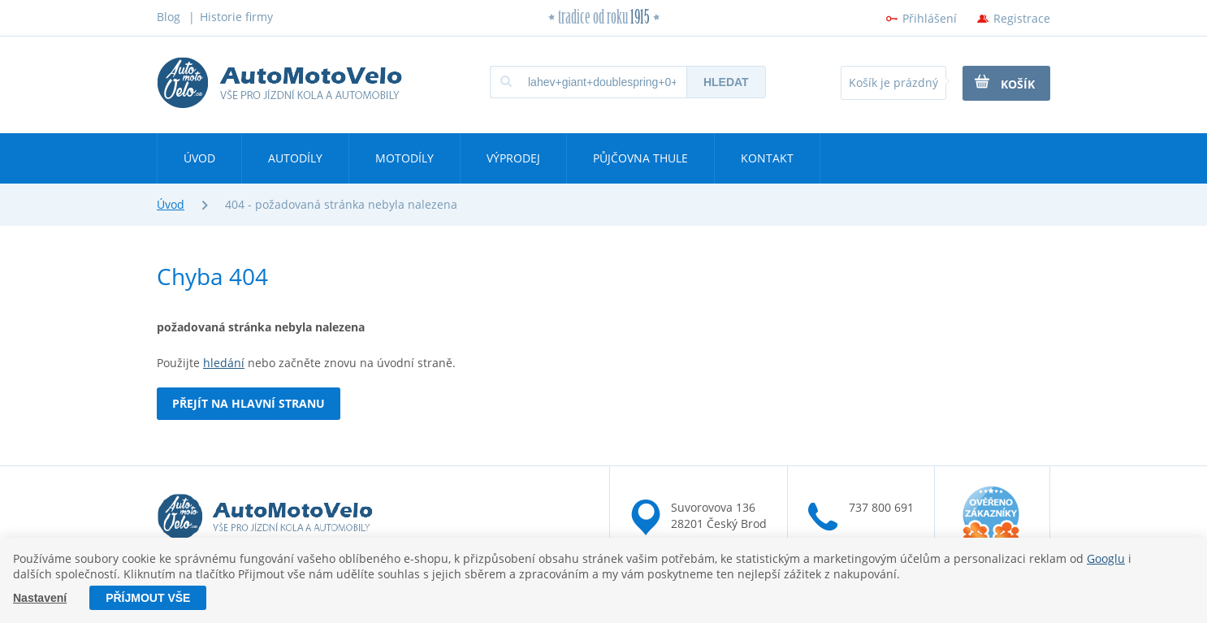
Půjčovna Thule (640, 158)
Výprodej (513, 158)
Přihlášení (929, 18)
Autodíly (295, 158)
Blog (168, 16)
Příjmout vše (148, 597)
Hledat (726, 82)
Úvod (199, 158)
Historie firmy (236, 16)
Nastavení (40, 597)
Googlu (1106, 558)
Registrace (1021, 18)
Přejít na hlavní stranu (248, 403)
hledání (223, 362)
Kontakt (767, 158)
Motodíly (404, 158)
